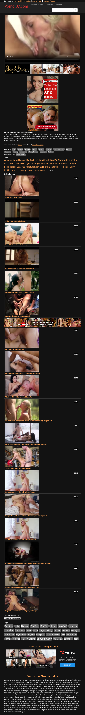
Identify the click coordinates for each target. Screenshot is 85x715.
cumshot (49, 149)
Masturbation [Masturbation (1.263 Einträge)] (32, 166)
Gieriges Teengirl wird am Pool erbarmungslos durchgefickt (26, 516)
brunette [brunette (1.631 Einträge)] (63, 160)
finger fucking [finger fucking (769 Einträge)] (31, 163)
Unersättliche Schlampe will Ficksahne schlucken (22, 373)
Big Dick (27, 149)
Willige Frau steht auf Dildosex (15, 221)
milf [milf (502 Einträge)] (41, 167)
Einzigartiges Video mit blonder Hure (18, 468)
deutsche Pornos (49, 1)
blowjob (41, 149)
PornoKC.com (16, 6)
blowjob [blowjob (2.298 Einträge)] (54, 159)
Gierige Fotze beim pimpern (14, 349)
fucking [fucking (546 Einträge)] (41, 163)
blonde (34, 149)
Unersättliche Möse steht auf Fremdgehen (19, 292)
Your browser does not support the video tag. (42, 38)
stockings (43, 152)
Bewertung (59, 5)
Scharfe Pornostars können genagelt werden (20, 539)
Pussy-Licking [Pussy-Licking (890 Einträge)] (28, 639)
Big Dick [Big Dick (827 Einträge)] (30, 160)
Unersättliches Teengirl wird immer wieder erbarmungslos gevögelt (28, 421)
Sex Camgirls (17, 1)
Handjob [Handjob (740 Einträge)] (57, 163)
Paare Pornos (20, 155)
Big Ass (20, 149)
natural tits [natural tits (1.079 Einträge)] (48, 167)
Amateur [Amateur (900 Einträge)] (8, 160)
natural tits (23, 152)
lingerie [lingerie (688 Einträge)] (13, 167)
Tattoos (50, 152)
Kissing (15, 152)
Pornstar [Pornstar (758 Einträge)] (64, 167)
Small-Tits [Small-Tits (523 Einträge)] (31, 170)
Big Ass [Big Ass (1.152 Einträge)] (22, 160)
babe (13, 149)
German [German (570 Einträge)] (48, 163)
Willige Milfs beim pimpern (14, 197)
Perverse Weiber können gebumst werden (19, 269)
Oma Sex (27, 1)
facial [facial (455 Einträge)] (17, 163)
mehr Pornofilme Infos (11, 140)
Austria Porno (36, 1)
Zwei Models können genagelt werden (18, 316)
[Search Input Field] (62, 10)
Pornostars (49, 5)
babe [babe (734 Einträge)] (15, 160)
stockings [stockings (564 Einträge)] (40, 170)
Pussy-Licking (33, 152)
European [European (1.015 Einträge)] (9, 163)
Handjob (69, 149)
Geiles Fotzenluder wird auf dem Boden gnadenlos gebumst (26, 444)
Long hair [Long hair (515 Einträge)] (21, 167)
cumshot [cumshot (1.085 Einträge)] (73, 160)
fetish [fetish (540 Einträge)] (22, 163)
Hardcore (8, 152)
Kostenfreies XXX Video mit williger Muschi (20, 492)
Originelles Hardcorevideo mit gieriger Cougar (21, 611)
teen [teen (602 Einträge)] (47, 170)
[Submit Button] (75, 10)
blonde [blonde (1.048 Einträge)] (46, 160)
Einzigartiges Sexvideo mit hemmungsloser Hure (22, 587)
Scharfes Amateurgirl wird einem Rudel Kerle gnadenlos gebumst (28, 563)
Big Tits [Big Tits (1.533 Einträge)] (39, 160)
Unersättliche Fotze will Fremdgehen (18, 245)
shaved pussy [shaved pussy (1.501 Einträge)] (19, 170)
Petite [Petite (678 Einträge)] (57, 167)
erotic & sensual (59, 149)
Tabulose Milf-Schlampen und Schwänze (19, 397)
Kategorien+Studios (36, 5)
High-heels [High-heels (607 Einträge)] (21, 634)
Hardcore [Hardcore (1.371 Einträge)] (66, 163)
